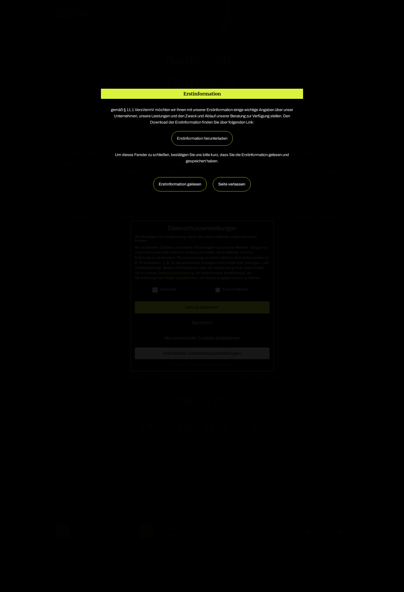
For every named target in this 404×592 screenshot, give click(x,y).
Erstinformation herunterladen (202, 138)
